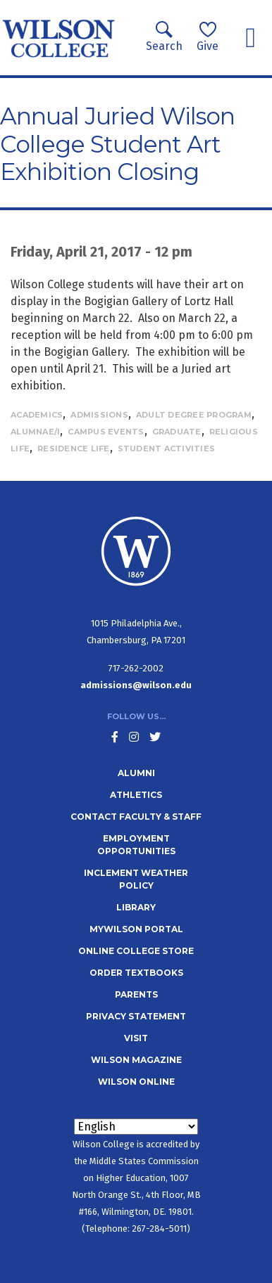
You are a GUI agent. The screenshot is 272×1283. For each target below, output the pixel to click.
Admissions (99, 415)
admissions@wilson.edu (136, 685)
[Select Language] (136, 1126)
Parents (136, 994)
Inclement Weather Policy (136, 879)
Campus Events (106, 432)
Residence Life (73, 448)
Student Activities (167, 448)
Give (207, 37)
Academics (37, 415)
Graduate (177, 432)
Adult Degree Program (194, 415)
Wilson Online (136, 1081)
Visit (136, 1038)
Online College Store (136, 951)
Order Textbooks (136, 972)
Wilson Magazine (136, 1060)
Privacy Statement (136, 1016)
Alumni (136, 773)
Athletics (136, 794)
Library (136, 907)
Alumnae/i (35, 432)
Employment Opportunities (136, 844)
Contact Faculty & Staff (136, 816)
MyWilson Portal (136, 929)
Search (164, 37)
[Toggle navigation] (250, 38)
